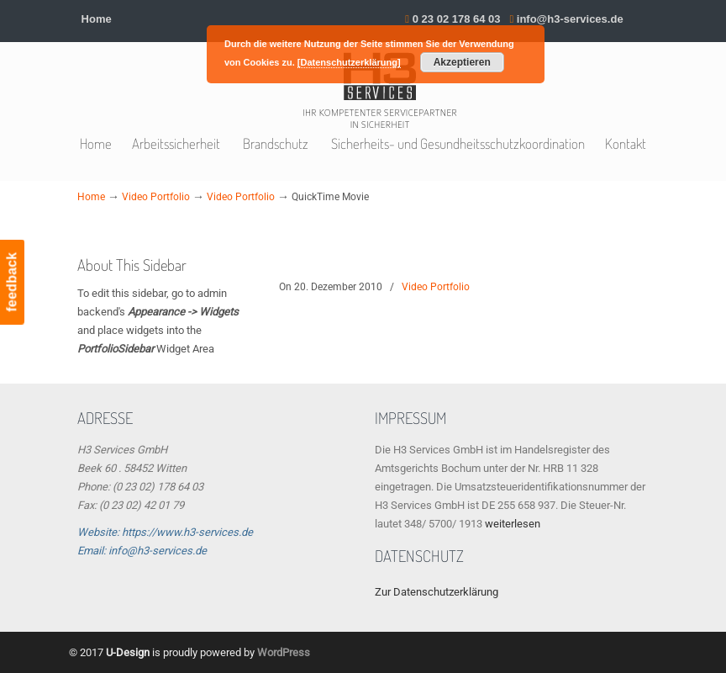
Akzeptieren (462, 62)
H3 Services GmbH (380, 91)
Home (97, 19)
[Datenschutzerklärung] (349, 62)
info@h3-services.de (570, 19)
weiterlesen (512, 523)
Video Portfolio (156, 197)
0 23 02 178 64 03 (457, 19)
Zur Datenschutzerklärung (436, 592)
